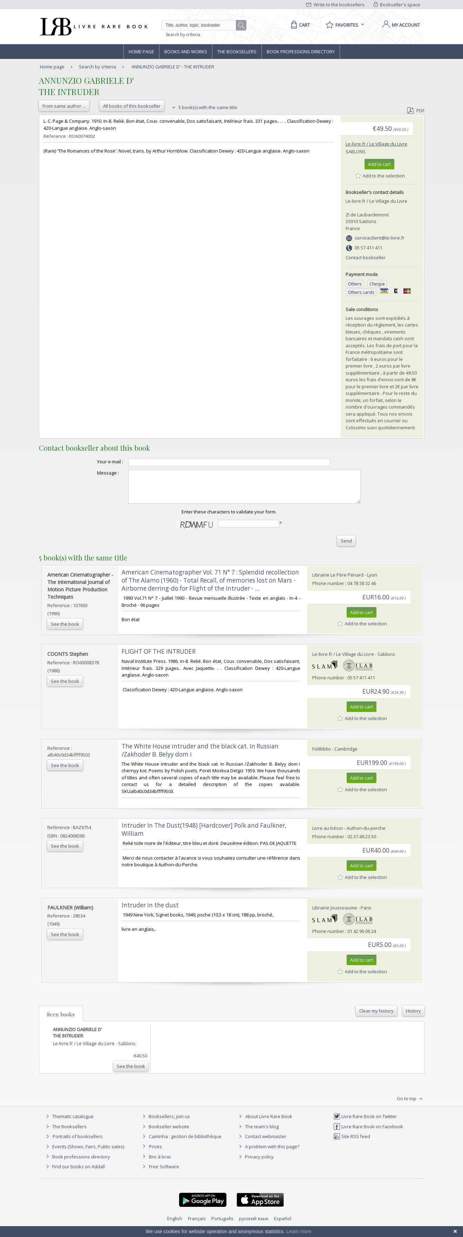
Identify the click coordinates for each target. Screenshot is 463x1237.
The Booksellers (237, 51)
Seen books (61, 1020)
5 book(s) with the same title (203, 107)
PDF (415, 110)
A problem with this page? (268, 1152)
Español (282, 1225)
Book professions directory (301, 51)
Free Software (164, 1173)
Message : (94, 473)
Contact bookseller (366, 257)
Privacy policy (255, 1163)
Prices (155, 1153)
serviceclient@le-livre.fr (379, 238)
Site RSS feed (351, 1142)
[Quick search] (202, 25)
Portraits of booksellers (78, 1142)
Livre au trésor (327, 834)
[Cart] (299, 25)
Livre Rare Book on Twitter (365, 1122)
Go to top (410, 1105)
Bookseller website (165, 1132)
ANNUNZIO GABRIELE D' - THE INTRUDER (172, 66)
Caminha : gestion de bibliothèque (185, 1142)
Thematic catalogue (69, 1122)
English (174, 1225)
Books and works (185, 51)
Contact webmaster (261, 1142)
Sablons (356, 151)
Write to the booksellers (335, 4)
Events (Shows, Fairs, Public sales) (84, 1152)
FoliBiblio (321, 755)
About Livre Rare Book (268, 1123)
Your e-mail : (96, 461)
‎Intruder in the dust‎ (150, 911)
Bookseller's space (397, 4)
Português (222, 1225)
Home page (141, 51)
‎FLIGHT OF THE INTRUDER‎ (159, 658)
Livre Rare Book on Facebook (368, 1132)
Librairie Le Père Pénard (337, 581)
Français (197, 1225)
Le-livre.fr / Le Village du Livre (376, 144)
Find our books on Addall (74, 1172)
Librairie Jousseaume (334, 914)
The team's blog (258, 1132)
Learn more (299, 1231)
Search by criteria (183, 35)
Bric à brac (160, 1163)
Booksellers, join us (165, 1122)
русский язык (253, 1225)
